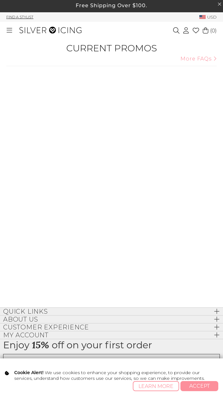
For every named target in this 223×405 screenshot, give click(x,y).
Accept (199, 386)
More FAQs (198, 59)
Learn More (155, 386)
